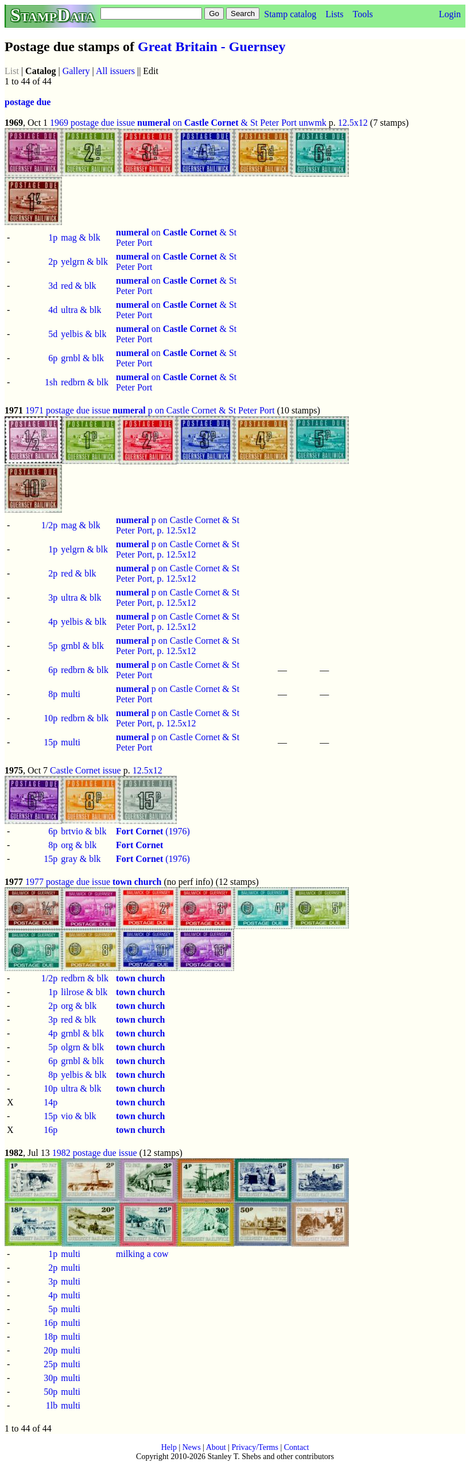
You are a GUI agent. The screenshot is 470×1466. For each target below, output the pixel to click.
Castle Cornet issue (85, 770)
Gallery (76, 71)
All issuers (115, 71)
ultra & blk (81, 310)
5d (52, 334)
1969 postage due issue (92, 122)
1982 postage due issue (94, 1153)
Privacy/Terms (254, 1447)
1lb (51, 1405)
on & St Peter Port (217, 122)
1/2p (49, 525)
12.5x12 (353, 122)
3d (52, 286)
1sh (51, 382)
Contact (296, 1447)
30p (50, 1378)
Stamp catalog (290, 14)
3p (52, 597)
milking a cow (142, 1254)
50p (50, 1392)
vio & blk (78, 1116)
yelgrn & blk (84, 261)
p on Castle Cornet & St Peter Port (193, 410)
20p (50, 1350)
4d (52, 310)
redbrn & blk (84, 382)
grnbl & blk (82, 358)
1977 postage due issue (67, 882)
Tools (362, 14)
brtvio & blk (83, 831)
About (216, 1447)
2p (52, 261)
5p (52, 646)
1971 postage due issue (67, 410)
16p (50, 1130)
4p (52, 621)
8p (52, 694)
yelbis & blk (83, 334)
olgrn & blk (82, 1047)
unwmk (313, 122)
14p (50, 1102)
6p (52, 358)
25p (50, 1364)
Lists (334, 14)
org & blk (78, 845)
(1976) (153, 831)
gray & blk (80, 859)
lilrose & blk (84, 992)
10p (50, 718)
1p (52, 237)
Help (169, 1447)
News (191, 1447)
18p (50, 1336)
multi (70, 694)
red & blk (78, 286)
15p (50, 742)
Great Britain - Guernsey (212, 46)
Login (450, 14)
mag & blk (80, 237)
